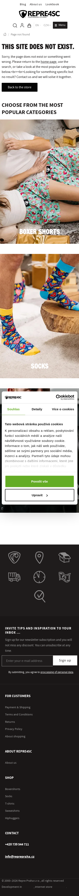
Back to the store (19, 87)
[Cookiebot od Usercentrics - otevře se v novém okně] (56, 397)
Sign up (65, 660)
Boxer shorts (39, 232)
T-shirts (9, 804)
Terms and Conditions (19, 714)
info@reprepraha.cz (19, 856)
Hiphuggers (12, 818)
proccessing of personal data (56, 672)
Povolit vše (39, 481)
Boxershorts (12, 789)
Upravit (40, 495)
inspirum (28, 887)
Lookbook (52, 4)
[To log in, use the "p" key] (22, 25)
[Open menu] (60, 25)
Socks (39, 366)
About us (36, 4)
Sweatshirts (12, 811)
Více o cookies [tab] (63, 409)
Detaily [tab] (37, 409)
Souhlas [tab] (13, 409)
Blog (23, 4)
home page (48, 62)
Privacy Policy (13, 729)
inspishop (59, 887)
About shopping (15, 736)
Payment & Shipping (17, 707)
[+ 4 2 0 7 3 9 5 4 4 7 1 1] (17, 844)
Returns (10, 722)
